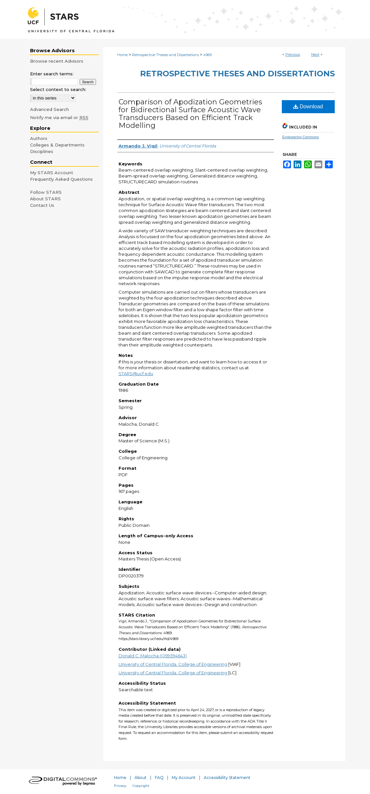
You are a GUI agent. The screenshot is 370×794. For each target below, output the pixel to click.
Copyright (141, 786)
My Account (184, 777)
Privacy (120, 786)
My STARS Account (51, 172)
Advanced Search (49, 109)
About (141, 777)
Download (308, 106)
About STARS (45, 198)
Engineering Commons (300, 137)
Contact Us (42, 205)
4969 (207, 55)
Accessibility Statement (227, 777)
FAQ (159, 777)
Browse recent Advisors (56, 61)
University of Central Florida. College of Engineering (173, 664)
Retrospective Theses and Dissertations (165, 55)
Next (315, 54)
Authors (38, 138)
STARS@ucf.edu (136, 373)
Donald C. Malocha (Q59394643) (153, 655)
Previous (292, 54)
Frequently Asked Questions (61, 179)
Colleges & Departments (57, 144)
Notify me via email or (59, 117)
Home (122, 55)
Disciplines (41, 151)
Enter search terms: (51, 73)
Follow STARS (46, 192)
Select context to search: (58, 89)
